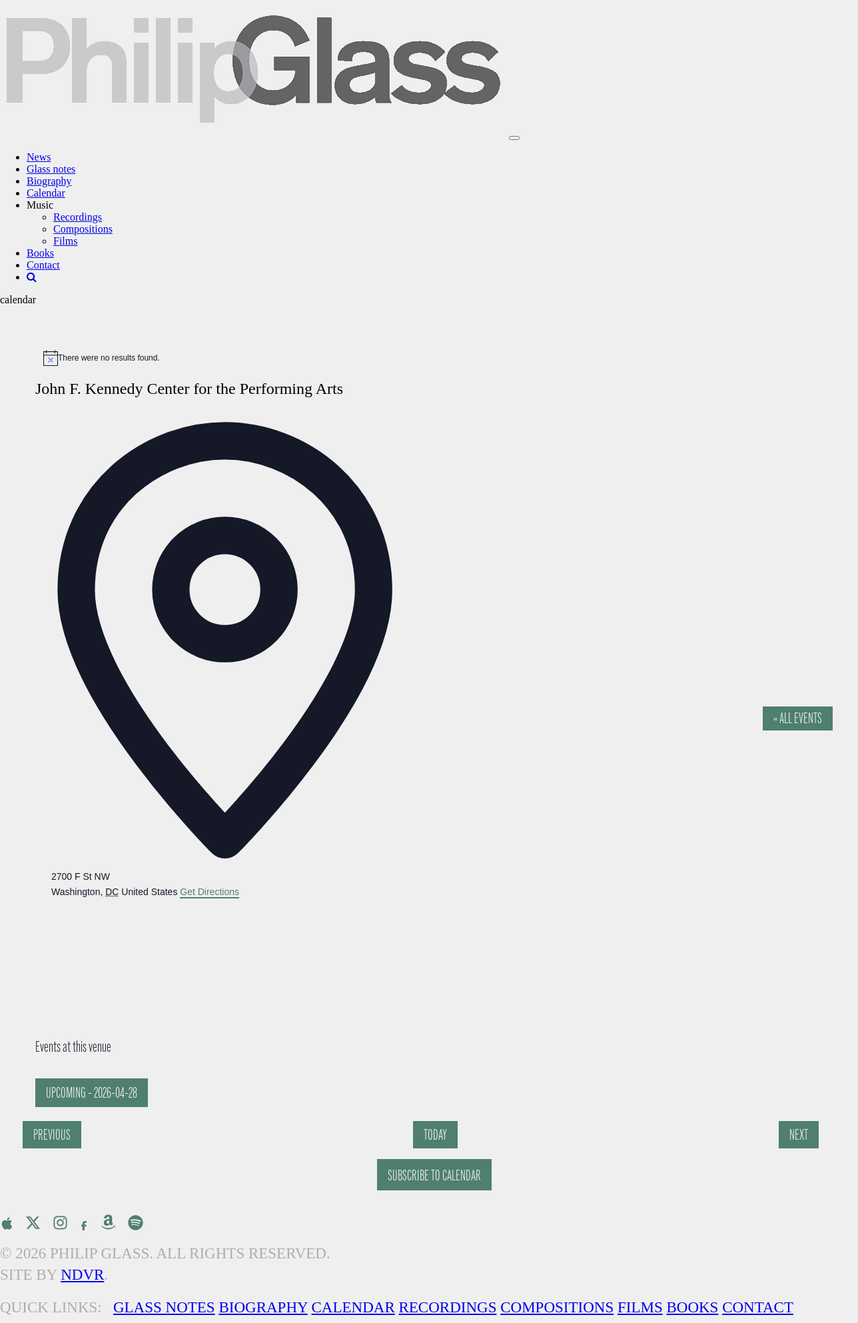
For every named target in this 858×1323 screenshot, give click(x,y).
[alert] (435, 358)
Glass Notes (164, 1307)
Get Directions (209, 891)
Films (65, 241)
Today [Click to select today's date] (435, 1134)
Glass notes (51, 169)
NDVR (82, 1274)
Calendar (46, 193)
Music (40, 205)
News (39, 157)
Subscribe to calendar (434, 1175)
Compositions (83, 229)
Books (40, 253)
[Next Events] (799, 1134)
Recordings (77, 217)
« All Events (797, 718)
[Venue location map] (151, 950)
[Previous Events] (52, 1134)
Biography (49, 181)
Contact (43, 265)
